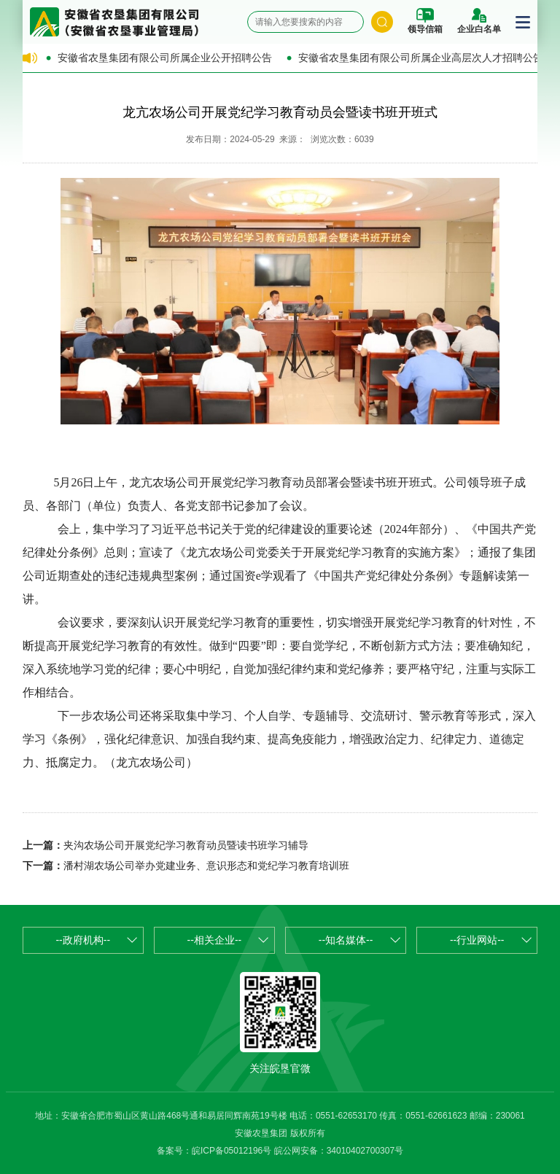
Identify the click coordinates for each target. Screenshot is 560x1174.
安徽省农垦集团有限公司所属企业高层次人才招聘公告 (420, 57)
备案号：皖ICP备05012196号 (214, 1151)
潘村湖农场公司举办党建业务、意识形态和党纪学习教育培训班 (206, 865)
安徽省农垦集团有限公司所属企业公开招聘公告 (165, 57)
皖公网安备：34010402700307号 (338, 1151)
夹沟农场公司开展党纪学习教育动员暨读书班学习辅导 (185, 845)
